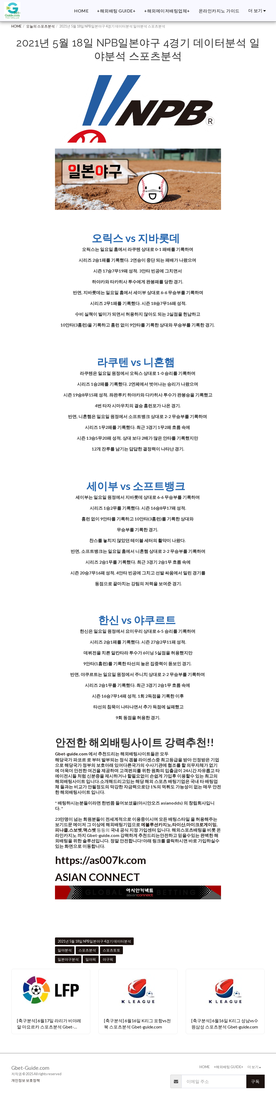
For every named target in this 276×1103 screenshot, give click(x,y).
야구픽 (108, 959)
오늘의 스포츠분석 (40, 26)
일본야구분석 (68, 959)
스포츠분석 (87, 950)
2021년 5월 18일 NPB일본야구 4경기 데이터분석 (94, 941)
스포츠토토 (111, 950)
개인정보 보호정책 (25, 1080)
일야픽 (90, 959)
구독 (255, 1081)
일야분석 (65, 950)
